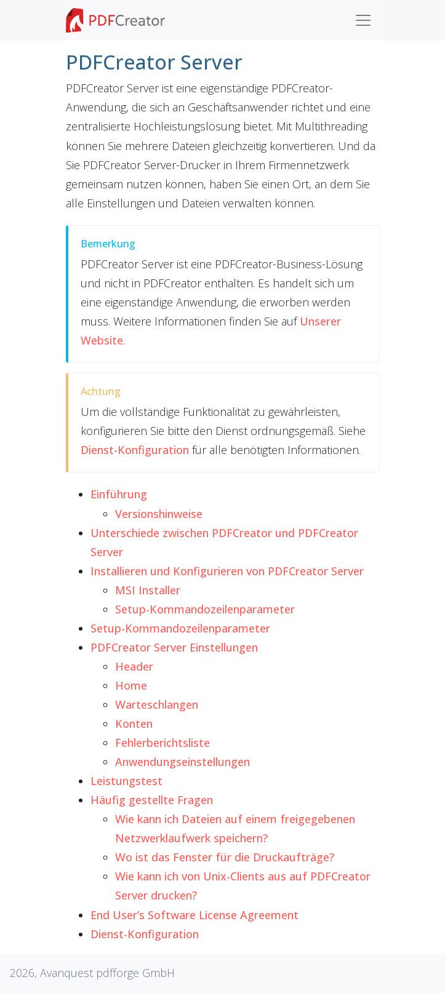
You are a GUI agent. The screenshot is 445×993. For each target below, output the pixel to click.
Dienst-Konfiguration (144, 934)
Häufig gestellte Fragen (151, 799)
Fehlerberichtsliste (162, 742)
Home (131, 685)
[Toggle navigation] (363, 20)
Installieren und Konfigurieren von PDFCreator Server (227, 571)
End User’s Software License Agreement (194, 914)
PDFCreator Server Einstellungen (174, 647)
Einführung (118, 494)
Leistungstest (126, 780)
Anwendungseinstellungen (182, 761)
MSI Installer (147, 590)
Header (134, 666)
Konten (134, 723)
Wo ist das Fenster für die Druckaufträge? (224, 857)
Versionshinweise (158, 513)
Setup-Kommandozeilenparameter (205, 609)
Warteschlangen (156, 704)
